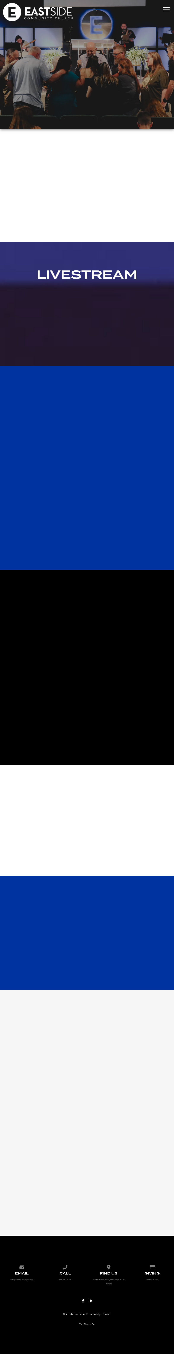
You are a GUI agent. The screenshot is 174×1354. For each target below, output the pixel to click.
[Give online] (152, 1266)
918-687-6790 (65, 1279)
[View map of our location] (108, 1266)
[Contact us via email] (22, 1266)
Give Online (152, 1279)
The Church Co (86, 1324)
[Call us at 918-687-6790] (65, 1266)
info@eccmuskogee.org (21, 1279)
